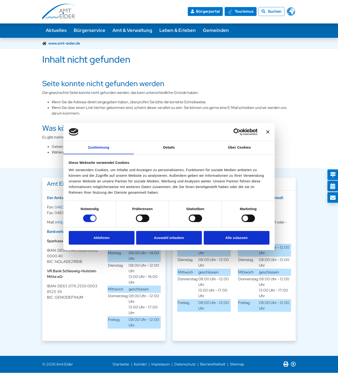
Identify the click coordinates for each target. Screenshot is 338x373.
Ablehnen (101, 238)
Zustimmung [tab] (98, 147)
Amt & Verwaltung (133, 30)
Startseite (121, 364)
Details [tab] (169, 147)
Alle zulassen (236, 238)
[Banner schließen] (267, 131)
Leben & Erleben (179, 30)
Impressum (160, 364)
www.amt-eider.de (64, 43)
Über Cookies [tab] (239, 147)
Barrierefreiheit (212, 364)
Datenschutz (185, 364)
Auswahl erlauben (169, 238)
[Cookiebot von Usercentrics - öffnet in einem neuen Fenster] (236, 131)
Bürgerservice (90, 30)
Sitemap (237, 364)
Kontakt (140, 364)
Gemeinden (218, 30)
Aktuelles (56, 30)
